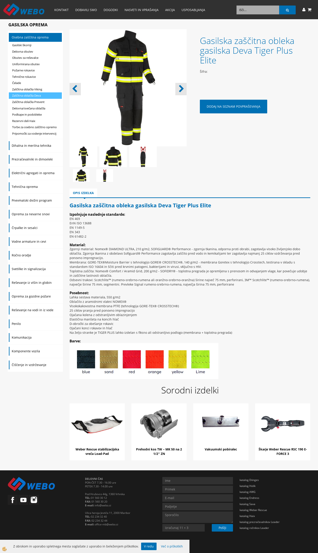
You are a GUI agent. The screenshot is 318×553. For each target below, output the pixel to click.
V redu (149, 546)
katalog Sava (247, 504)
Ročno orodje (21, 255)
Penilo (16, 324)
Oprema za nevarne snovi (31, 214)
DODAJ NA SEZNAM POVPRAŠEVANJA (233, 106)
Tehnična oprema (25, 187)
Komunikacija (22, 337)
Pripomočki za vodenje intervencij (34, 133)
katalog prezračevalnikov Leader (260, 522)
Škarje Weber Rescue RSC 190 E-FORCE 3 (283, 451)
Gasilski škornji (21, 45)
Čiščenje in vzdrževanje (29, 365)
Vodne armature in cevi (29, 241)
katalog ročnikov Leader (254, 528)
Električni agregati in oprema (33, 173)
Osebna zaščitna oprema (30, 37)
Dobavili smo (86, 10)
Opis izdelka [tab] (83, 193)
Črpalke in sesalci (25, 228)
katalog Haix (247, 516)
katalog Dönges (249, 480)
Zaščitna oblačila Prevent (28, 102)
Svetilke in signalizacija (29, 269)
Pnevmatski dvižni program (32, 200)
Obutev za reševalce (25, 58)
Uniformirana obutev (26, 64)
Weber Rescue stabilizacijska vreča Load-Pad (97, 451)
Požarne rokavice (23, 70)
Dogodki (111, 10)
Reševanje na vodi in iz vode (32, 310)
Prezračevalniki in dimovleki (32, 159)
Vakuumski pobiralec (221, 449)
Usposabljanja (193, 10)
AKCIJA (170, 10)
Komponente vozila (26, 351)
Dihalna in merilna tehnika (31, 145)
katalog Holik (248, 486)
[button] (181, 89)
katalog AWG (248, 492)
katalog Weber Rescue (253, 510)
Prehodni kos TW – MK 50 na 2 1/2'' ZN (159, 451)
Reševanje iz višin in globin (32, 282)
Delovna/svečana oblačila (28, 108)
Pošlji (222, 528)
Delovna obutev (22, 51)
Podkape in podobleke (27, 114)
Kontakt (61, 10)
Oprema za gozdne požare (31, 296)
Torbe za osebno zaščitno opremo (34, 127)
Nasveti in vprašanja (142, 10)
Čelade (16, 83)
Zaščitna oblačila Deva (26, 95)
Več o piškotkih (172, 546)
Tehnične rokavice (24, 77)
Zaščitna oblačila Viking (27, 89)
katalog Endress (249, 498)
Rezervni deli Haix (23, 121)
